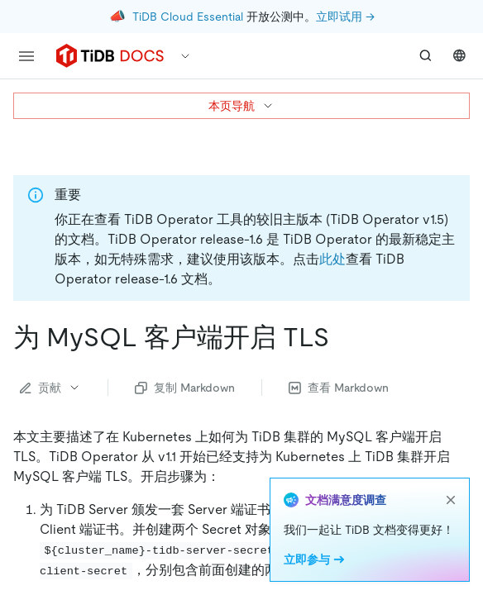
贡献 (50, 387)
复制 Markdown (185, 387)
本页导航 (241, 105)
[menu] (26, 56)
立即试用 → (345, 16)
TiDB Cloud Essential (187, 16)
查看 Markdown (339, 387)
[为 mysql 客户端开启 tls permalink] (342, 337)
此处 (332, 259)
